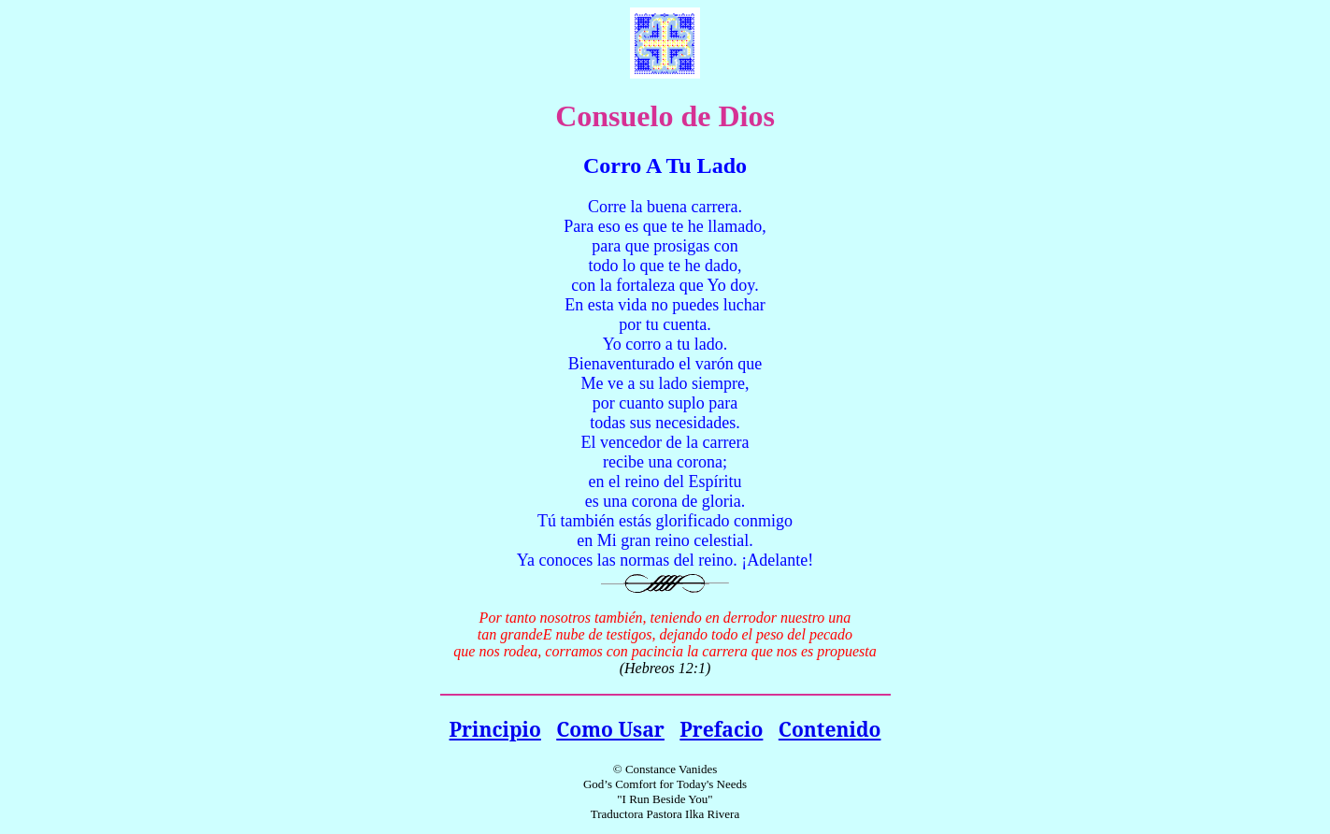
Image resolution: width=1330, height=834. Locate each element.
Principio (495, 728)
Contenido (830, 728)
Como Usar (610, 728)
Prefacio (721, 728)
